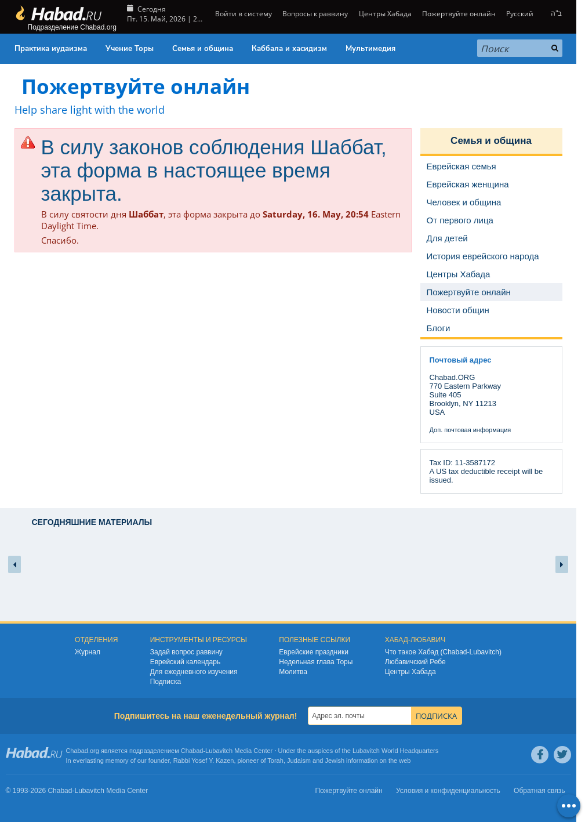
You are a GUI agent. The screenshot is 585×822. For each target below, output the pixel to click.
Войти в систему (242, 14)
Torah (275, 760)
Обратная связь (539, 791)
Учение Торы (130, 49)
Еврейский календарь (185, 662)
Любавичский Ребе (415, 662)
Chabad (192, 750)
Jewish (334, 760)
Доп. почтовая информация (470, 429)
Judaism (299, 760)
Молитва (293, 672)
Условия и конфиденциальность (448, 791)
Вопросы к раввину (315, 14)
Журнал (87, 652)
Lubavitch (218, 750)
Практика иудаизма (50, 49)
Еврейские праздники (313, 652)
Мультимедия (370, 49)
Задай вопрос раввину (186, 652)
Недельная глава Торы (316, 662)
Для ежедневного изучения (194, 672)
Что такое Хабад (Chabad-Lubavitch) (443, 652)
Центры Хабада (385, 14)
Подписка (165, 682)
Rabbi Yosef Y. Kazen (203, 760)
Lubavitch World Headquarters (395, 750)
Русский (519, 14)
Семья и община (202, 49)
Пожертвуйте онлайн (459, 14)
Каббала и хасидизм (289, 49)
